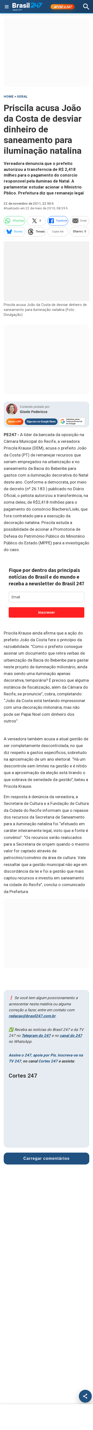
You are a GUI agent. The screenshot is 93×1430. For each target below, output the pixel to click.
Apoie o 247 (14, 421)
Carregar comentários (46, 1158)
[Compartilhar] (85, 1396)
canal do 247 (71, 1035)
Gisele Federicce (33, 412)
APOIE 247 (63, 7)
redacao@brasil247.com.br (32, 1016)
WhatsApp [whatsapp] (14, 221)
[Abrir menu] (7, 7)
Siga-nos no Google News (41, 421)
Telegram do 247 (36, 1035)
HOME (9, 96)
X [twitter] (36, 221)
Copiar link (57, 231)
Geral (22, 96)
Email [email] (79, 221)
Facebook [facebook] (57, 221)
